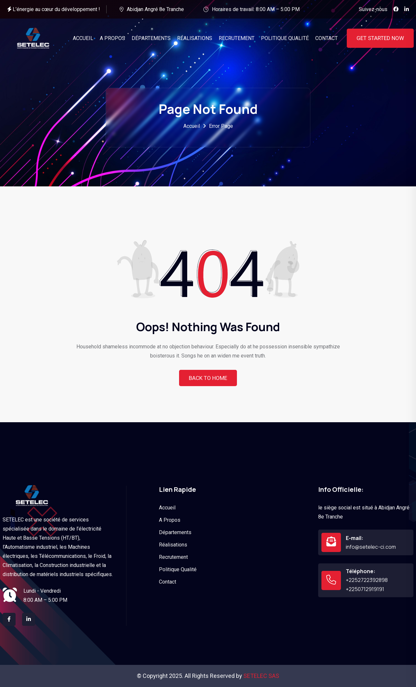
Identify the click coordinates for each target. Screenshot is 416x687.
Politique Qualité (178, 569)
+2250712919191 (365, 589)
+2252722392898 (367, 580)
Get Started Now (380, 38)
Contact (167, 582)
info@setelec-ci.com (371, 546)
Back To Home (208, 378)
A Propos (169, 520)
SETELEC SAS (261, 675)
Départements (175, 532)
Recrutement (173, 557)
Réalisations (173, 545)
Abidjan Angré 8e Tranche (155, 9)
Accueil (191, 126)
